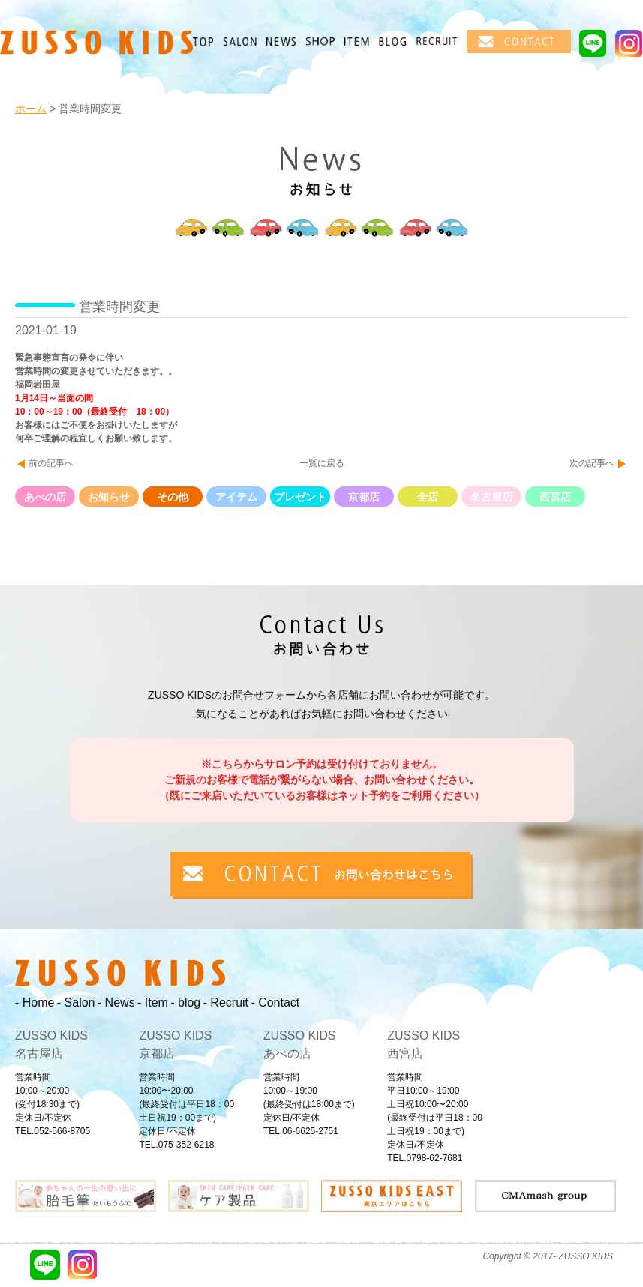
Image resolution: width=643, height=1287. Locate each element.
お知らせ (109, 497)
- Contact (275, 1002)
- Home (34, 1002)
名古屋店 (491, 497)
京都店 (364, 497)
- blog (185, 1002)
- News (116, 1002)
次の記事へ (591, 463)
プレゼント (300, 497)
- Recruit (225, 1002)
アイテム (236, 497)
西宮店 (555, 497)
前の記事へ (51, 463)
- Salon (76, 1002)
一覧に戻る (321, 463)
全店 (427, 497)
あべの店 (45, 497)
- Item (152, 1002)
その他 (172, 497)
